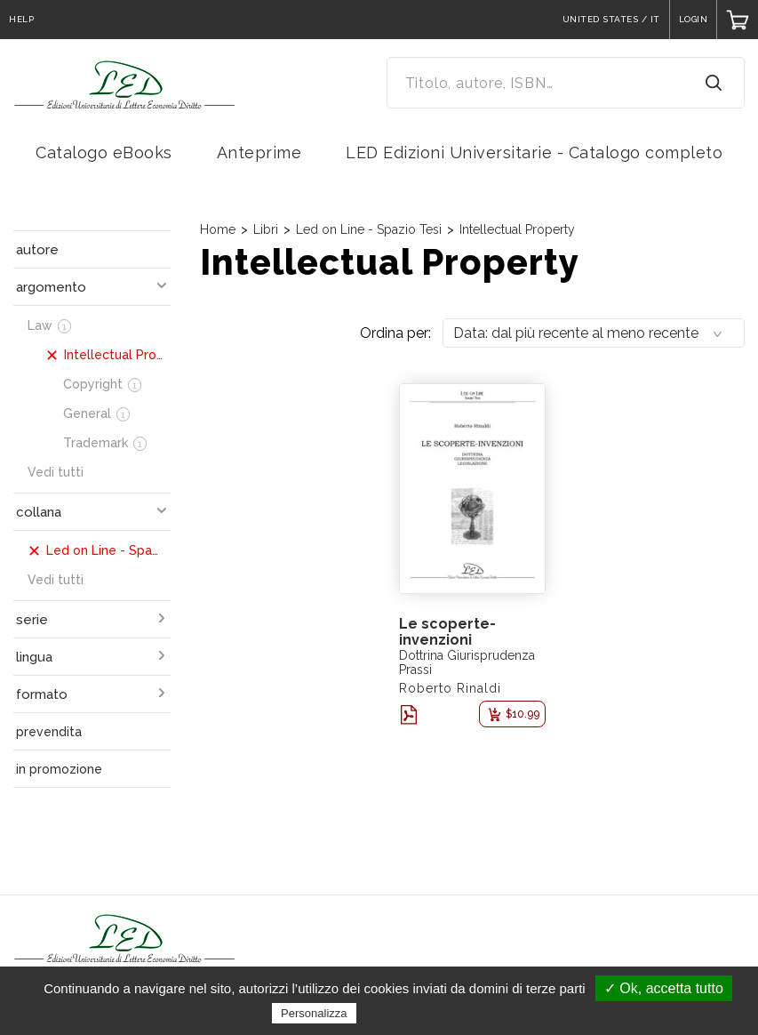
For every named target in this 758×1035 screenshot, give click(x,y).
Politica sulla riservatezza (435, 1013)
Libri (265, 229)
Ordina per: (395, 333)
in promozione (59, 769)
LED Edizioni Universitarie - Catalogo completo (534, 152)
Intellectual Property (517, 229)
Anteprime (259, 152)
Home (217, 229)
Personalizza (314, 1013)
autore (37, 250)
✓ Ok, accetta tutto (663, 988)
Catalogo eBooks (104, 152)
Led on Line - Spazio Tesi (369, 229)
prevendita (49, 732)
